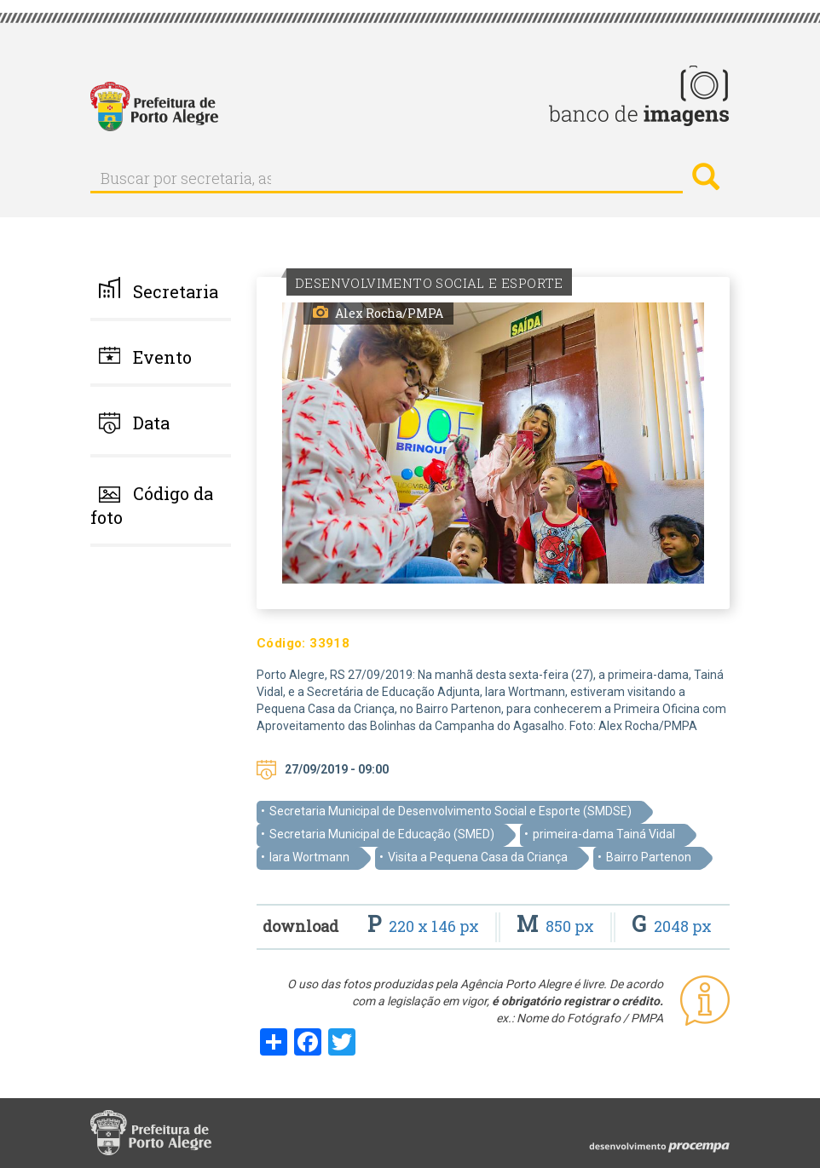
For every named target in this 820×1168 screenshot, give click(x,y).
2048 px (672, 926)
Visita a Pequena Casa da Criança (478, 857)
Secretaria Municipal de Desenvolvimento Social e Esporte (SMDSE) (450, 811)
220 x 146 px (424, 926)
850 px (557, 926)
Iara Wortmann (309, 857)
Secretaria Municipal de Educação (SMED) (381, 834)
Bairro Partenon (648, 857)
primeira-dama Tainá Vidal (604, 834)
